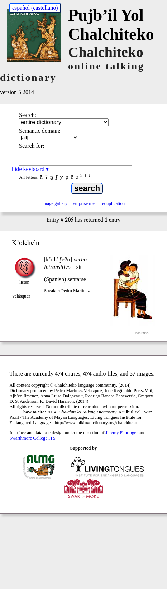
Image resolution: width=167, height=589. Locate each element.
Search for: (31, 146)
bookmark (142, 333)
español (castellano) (35, 8)
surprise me (84, 203)
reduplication (113, 203)
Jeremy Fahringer (122, 432)
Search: (27, 115)
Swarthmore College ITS (33, 438)
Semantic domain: (40, 131)
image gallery (54, 203)
